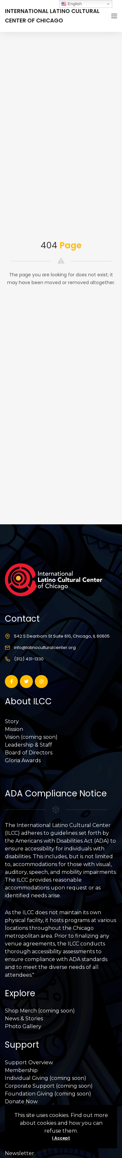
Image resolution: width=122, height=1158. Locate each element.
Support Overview (29, 1062)
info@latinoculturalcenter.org (45, 647)
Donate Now (21, 1101)
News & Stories (24, 1018)
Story (12, 721)
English (71, 4)
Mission (14, 729)
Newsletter (19, 1153)
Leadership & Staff (28, 745)
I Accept (61, 1138)
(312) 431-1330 (29, 659)
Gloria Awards (23, 760)
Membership (21, 1070)
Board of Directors (28, 753)
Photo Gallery (23, 1026)
